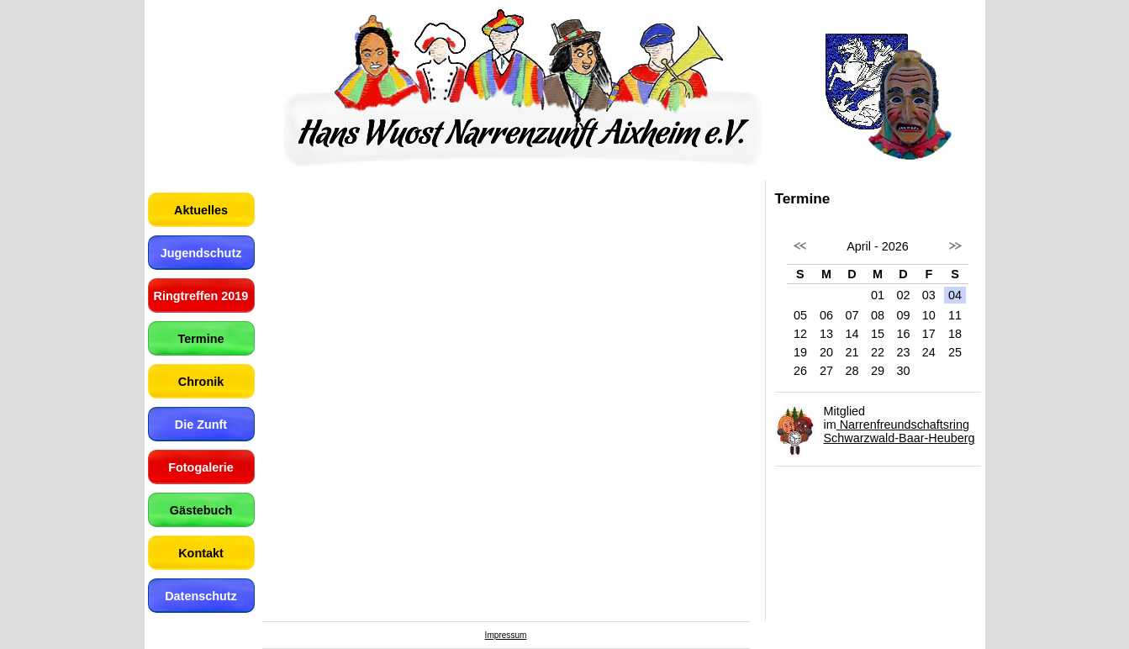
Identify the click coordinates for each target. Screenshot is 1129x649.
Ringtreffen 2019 (201, 296)
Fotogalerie (201, 467)
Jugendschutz (201, 253)
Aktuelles (201, 210)
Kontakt (201, 553)
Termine (201, 339)
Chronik (201, 381)
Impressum (506, 635)
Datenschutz (201, 596)
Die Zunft (201, 424)
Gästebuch (201, 510)
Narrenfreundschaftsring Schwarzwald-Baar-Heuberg (899, 431)
